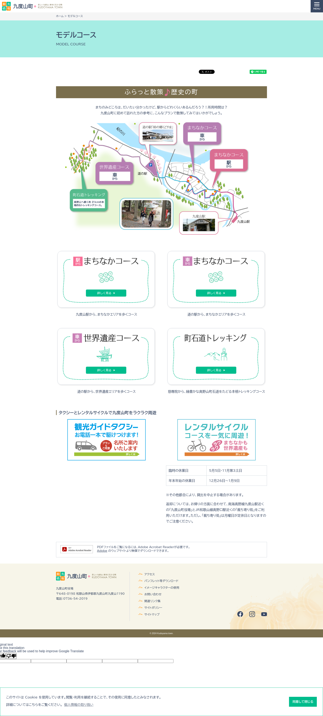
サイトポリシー (153, 607)
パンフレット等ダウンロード (161, 580)
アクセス (149, 574)
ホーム (60, 16)
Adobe (102, 550)
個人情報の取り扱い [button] (78, 704)
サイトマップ (152, 614)
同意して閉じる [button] (303, 701)
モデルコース (75, 16)
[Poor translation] (11, 656)
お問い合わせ (153, 594)
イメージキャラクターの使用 (161, 587)
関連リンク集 (152, 601)
